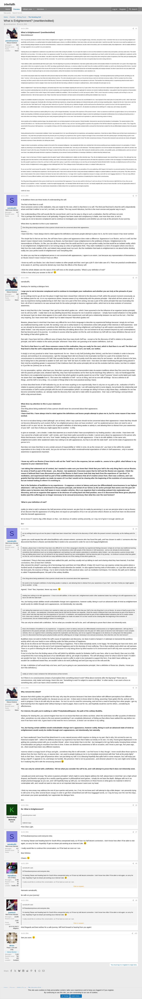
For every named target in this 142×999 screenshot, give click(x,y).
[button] (33, 9)
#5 (136, 688)
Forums (16, 9)
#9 (136, 900)
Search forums (17, 13)
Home (7, 9)
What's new (27, 9)
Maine (17, 51)
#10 (136, 933)
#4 (136, 529)
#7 (136, 832)
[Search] (133, 9)
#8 (136, 863)
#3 (136, 278)
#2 (136, 196)
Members (40, 9)
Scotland (16, 960)
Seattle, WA (15, 885)
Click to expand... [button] (79, 886)
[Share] (133, 28)
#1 (136, 28)
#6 (136, 805)
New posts (7, 13)
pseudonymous (11, 24)
